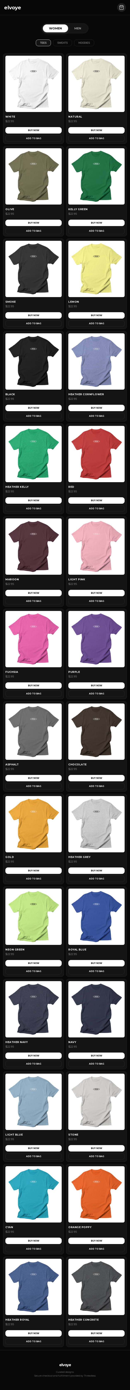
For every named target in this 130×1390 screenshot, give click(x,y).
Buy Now (33, 130)
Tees (43, 42)
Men (77, 28)
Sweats (62, 42)
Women (55, 28)
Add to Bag (33, 138)
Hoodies (84, 42)
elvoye (12, 8)
